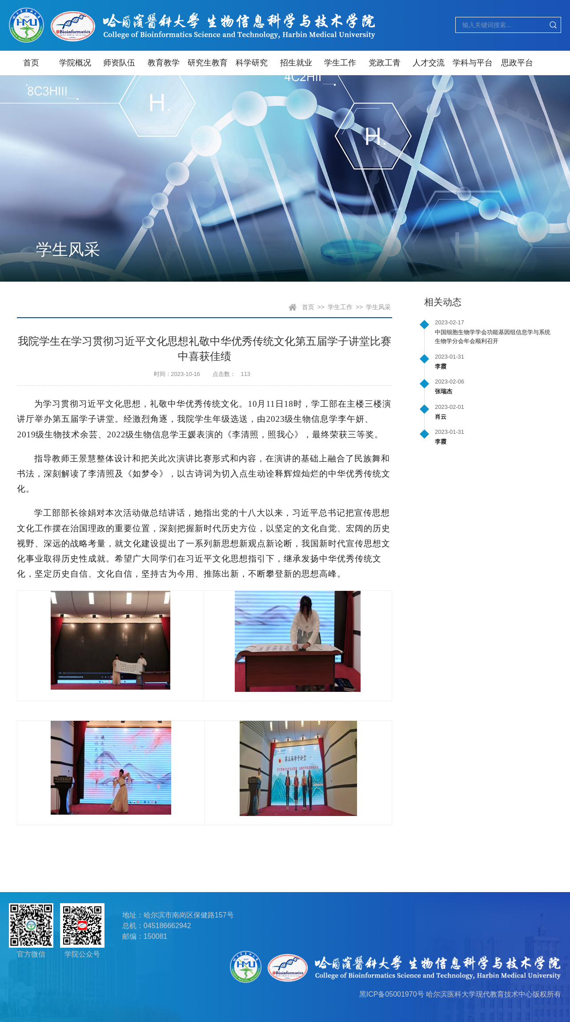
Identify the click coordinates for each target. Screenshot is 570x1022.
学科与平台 (473, 62)
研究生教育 (208, 62)
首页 (31, 62)
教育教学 (164, 62)
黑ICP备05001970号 (391, 994)
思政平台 (517, 62)
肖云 (440, 416)
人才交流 (429, 62)
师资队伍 (119, 62)
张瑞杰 (443, 391)
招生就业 (296, 62)
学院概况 (75, 62)
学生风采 (378, 307)
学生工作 (340, 62)
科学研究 (252, 62)
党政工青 (385, 62)
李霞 (440, 366)
